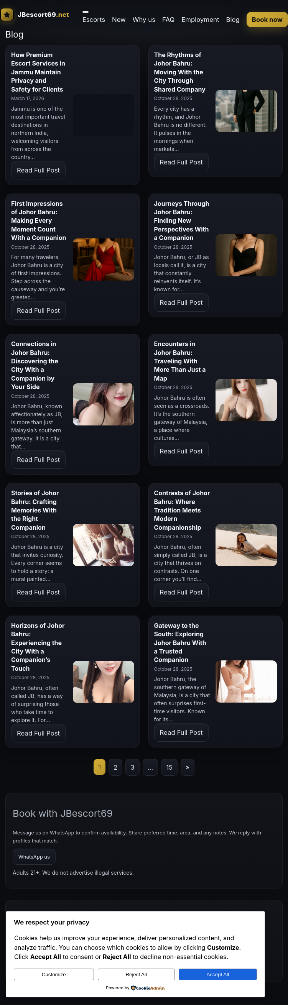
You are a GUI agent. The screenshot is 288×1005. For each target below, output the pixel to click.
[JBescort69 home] (34, 14)
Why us (144, 19)
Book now (267, 19)
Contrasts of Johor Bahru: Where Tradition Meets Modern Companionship (182, 510)
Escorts (93, 19)
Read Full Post (38, 170)
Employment (200, 19)
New (119, 19)
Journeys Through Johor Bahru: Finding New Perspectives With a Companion (181, 221)
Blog (232, 19)
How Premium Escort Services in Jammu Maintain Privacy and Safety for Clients (38, 72)
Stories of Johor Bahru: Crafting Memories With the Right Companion (35, 510)
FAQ (168, 19)
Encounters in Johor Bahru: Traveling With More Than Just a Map (180, 361)
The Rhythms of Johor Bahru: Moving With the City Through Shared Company (180, 72)
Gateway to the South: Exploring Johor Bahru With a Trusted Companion (180, 643)
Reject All (136, 974)
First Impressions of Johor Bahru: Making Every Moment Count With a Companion (38, 221)
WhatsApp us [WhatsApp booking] (34, 857)
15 (169, 767)
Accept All (218, 974)
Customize (54, 974)
